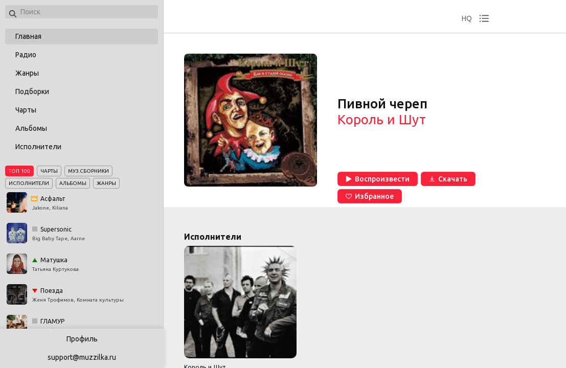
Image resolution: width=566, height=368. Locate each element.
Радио (25, 55)
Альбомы (31, 128)
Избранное (370, 196)
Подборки (32, 91)
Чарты (25, 110)
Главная (28, 36)
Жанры (27, 73)
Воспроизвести (378, 179)
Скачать (448, 179)
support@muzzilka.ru (82, 357)
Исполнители (38, 147)
